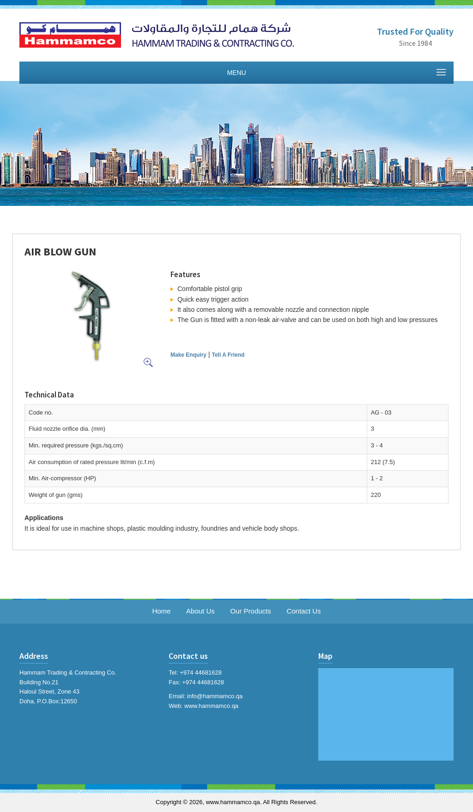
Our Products (250, 611)
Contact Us (303, 611)
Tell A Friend (228, 355)
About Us (200, 611)
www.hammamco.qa (211, 705)
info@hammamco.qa (215, 696)
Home (161, 611)
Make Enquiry (188, 355)
